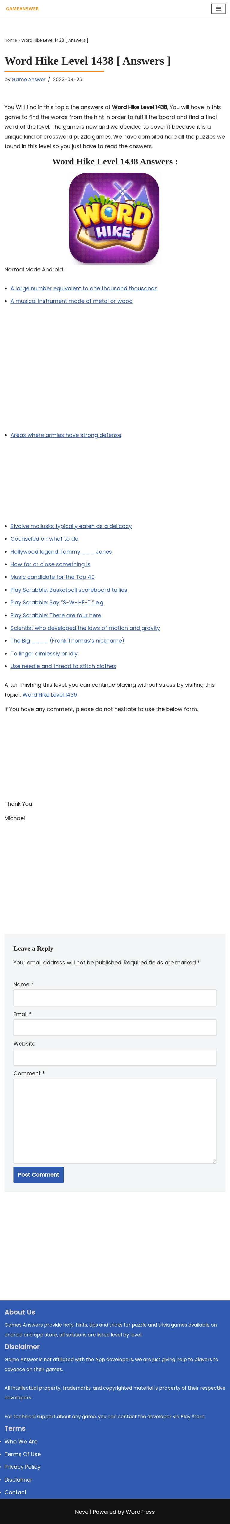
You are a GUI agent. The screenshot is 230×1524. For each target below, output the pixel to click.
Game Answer (29, 79)
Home (10, 40)
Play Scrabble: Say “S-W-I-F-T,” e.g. (57, 602)
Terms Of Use (22, 1454)
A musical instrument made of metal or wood (71, 301)
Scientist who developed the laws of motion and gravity (85, 628)
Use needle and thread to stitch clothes (63, 666)
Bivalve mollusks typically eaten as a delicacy (71, 526)
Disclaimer (18, 1479)
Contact (15, 1492)
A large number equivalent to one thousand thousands (84, 288)
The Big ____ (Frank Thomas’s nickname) (67, 640)
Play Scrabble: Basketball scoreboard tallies (68, 590)
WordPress (140, 1512)
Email (22, 1014)
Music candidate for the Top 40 (52, 577)
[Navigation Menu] (218, 9)
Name (23, 984)
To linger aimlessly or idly (44, 653)
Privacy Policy (22, 1467)
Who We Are (20, 1441)
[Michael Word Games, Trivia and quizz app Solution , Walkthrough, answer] (22, 8)
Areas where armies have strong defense (65, 435)
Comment (29, 1073)
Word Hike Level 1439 (49, 694)
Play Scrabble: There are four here (55, 615)
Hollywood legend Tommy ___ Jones (61, 551)
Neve (81, 1512)
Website (24, 1043)
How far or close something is (50, 564)
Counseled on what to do (44, 538)
